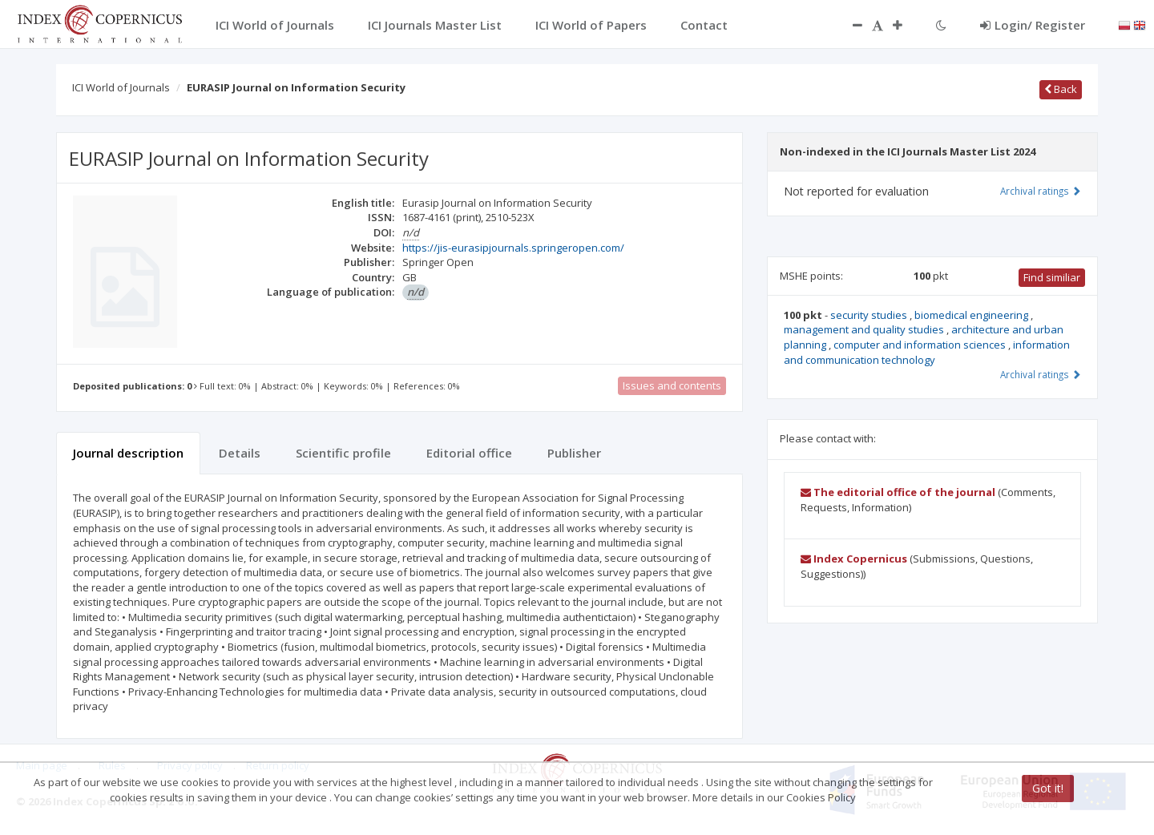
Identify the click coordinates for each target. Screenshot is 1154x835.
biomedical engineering (972, 315)
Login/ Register (1032, 25)
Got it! (1047, 788)
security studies (870, 315)
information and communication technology (927, 352)
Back (1060, 89)
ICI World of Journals (121, 87)
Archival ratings (1040, 190)
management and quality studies (865, 329)
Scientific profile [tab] (343, 453)
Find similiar (1051, 277)
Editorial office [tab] (469, 453)
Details (239, 453)
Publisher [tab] (574, 453)
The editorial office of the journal (898, 492)
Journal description (128, 453)
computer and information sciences (920, 344)
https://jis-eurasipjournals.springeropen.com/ (513, 247)
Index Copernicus (854, 558)
